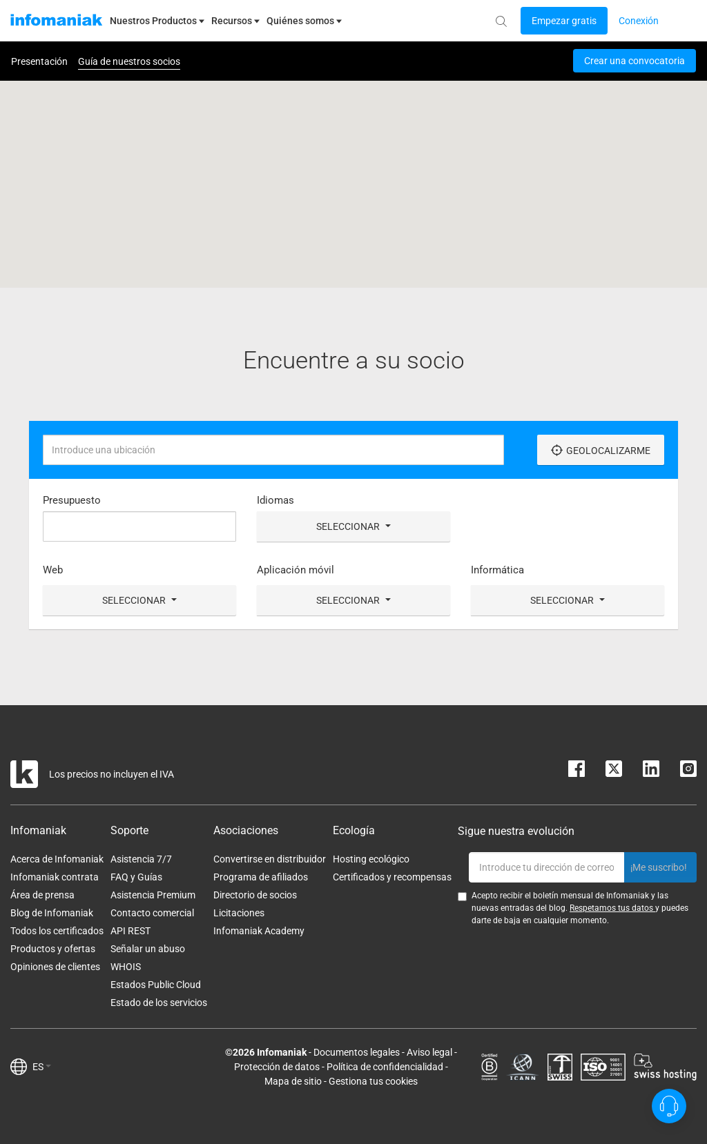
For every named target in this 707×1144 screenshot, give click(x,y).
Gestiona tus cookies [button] (373, 1081)
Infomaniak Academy (258, 930)
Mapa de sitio (293, 1081)
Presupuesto (72, 500)
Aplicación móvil (295, 570)
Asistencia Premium (152, 894)
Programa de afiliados (260, 876)
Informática (497, 570)
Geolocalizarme (600, 450)
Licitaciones (238, 912)
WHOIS (125, 966)
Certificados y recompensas (392, 876)
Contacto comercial (152, 912)
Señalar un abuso (147, 948)
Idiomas (275, 500)
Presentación (39, 61)
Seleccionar (353, 526)
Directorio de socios (255, 894)
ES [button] (41, 1066)
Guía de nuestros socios (129, 61)
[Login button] (564, 20)
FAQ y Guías (136, 876)
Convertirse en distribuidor (269, 859)
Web (53, 570)
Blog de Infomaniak (51, 912)
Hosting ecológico (371, 859)
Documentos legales (356, 1052)
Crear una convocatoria (634, 60)
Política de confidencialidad (385, 1066)
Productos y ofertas (52, 948)
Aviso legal (429, 1052)
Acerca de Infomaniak (57, 859)
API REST (130, 930)
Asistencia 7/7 (141, 859)
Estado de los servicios (158, 1002)
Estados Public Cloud (155, 984)
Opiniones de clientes (55, 966)
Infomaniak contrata (54, 876)
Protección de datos (277, 1066)
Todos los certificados (57, 930)
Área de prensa (42, 894)
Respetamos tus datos (612, 908)
